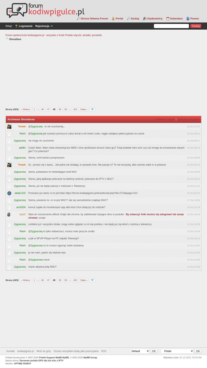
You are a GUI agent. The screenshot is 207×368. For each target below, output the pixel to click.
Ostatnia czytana (165, 119)
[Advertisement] (103, 71)
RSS (103, 351)
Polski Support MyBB (50, 357)
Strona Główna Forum (94, 18)
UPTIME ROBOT (22, 363)
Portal (119, 18)
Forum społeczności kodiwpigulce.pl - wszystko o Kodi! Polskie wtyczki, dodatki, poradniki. (53, 35)
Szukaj (135, 18)
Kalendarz (176, 18)
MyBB (65, 357)
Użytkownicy (155, 18)
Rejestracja (42, 26)
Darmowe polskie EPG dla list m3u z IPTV (41, 360)
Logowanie (26, 26)
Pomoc (194, 18)
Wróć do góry (44, 351)
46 (42, 109)
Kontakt (10, 351)
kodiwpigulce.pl (25, 351)
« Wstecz (25, 109)
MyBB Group (90, 357)
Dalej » (83, 109)
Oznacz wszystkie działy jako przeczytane (76, 351)
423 (75, 109)
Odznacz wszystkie (188, 119)
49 (60, 109)
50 (65, 109)
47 (48, 109)
